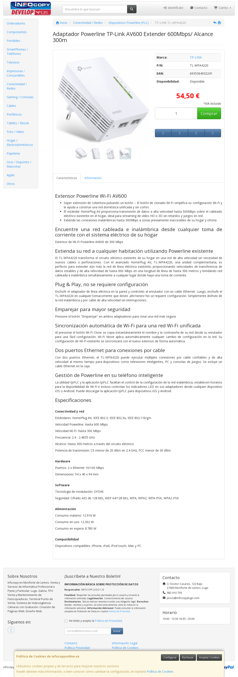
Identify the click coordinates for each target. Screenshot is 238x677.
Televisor (13, 62)
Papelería (13, 153)
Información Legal (124, 643)
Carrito (222, 8)
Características (66, 178)
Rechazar (188, 657)
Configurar (170, 657)
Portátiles (13, 41)
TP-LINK (196, 57)
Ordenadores (16, 23)
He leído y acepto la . (96, 621)
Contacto (199, 8)
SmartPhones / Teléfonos (17, 51)
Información (93, 178)
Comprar (209, 113)
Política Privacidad (77, 648)
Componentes (17, 32)
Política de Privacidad (119, 611)
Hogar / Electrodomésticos (20, 142)
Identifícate (173, 8)
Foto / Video (15, 132)
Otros (11, 184)
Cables (11, 106)
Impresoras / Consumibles (16, 73)
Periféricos (14, 114)
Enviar (117, 631)
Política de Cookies (160, 671)
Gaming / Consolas (20, 97)
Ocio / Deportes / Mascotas (19, 164)
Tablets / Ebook (18, 123)
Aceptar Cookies (209, 657)
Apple (11, 175)
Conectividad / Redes (17, 86)
